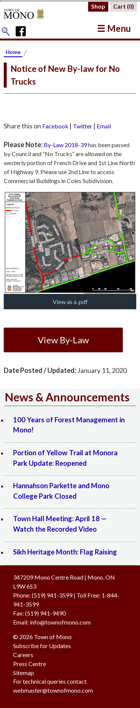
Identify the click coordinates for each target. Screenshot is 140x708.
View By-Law (63, 339)
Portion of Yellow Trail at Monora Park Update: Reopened (65, 458)
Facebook (55, 126)
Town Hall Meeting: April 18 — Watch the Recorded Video (60, 523)
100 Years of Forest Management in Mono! (69, 425)
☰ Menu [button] (114, 28)
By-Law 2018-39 (65, 144)
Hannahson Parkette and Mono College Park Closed (61, 490)
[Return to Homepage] (31, 14)
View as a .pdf (70, 301)
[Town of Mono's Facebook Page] (23, 29)
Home (13, 52)
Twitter (82, 126)
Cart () (123, 6)
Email (104, 126)
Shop (98, 6)
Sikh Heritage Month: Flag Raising (65, 552)
